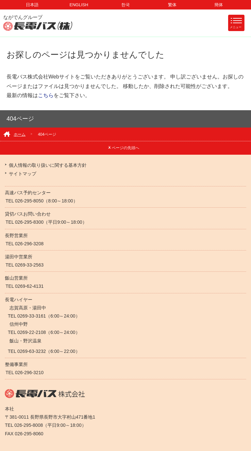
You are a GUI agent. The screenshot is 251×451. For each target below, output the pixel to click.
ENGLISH (79, 4)
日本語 (32, 4)
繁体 (172, 4)
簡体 (218, 4)
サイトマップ (22, 173)
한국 (125, 4)
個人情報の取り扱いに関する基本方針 (48, 165)
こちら (46, 95)
